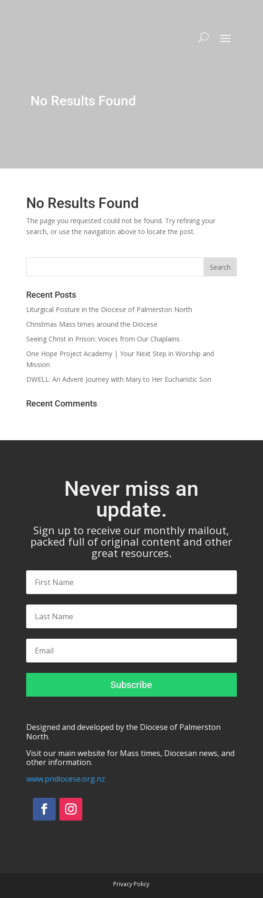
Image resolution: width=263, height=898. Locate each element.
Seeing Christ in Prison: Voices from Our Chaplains (103, 338)
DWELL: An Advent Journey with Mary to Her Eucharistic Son (118, 379)
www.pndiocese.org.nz (65, 779)
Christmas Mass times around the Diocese (91, 324)
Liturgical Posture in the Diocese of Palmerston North (109, 309)
